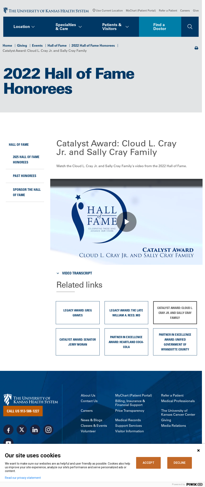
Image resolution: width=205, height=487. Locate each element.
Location (22, 26)
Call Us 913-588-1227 (23, 411)
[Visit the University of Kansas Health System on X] (22, 430)
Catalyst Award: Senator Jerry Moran (77, 342)
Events (37, 45)
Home (7, 45)
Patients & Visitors (112, 26)
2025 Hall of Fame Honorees (26, 159)
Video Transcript (74, 273)
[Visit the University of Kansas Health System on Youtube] (8, 443)
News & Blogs (91, 420)
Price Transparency (129, 411)
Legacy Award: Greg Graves (77, 312)
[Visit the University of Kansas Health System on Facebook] (8, 430)
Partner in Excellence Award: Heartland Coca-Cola (126, 342)
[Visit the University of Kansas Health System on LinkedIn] (35, 430)
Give (196, 10)
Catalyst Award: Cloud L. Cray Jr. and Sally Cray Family (175, 312)
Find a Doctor (159, 26)
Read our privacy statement (23, 477)
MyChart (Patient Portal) (141, 10)
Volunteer (88, 431)
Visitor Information (129, 431)
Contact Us (89, 401)
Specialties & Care (66, 26)
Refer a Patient (168, 10)
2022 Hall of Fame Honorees (93, 45)
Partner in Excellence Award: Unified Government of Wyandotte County (175, 342)
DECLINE (180, 462)
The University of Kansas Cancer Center (178, 412)
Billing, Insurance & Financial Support (130, 403)
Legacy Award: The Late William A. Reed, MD (126, 312)
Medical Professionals (178, 401)
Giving (22, 45)
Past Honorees (24, 176)
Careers (185, 10)
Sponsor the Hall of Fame (27, 192)
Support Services (128, 426)
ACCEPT (148, 462)
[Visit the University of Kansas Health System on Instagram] (48, 430)
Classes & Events (94, 426)
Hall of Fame (57, 45)
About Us (88, 395)
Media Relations (173, 426)
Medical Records (128, 420)
